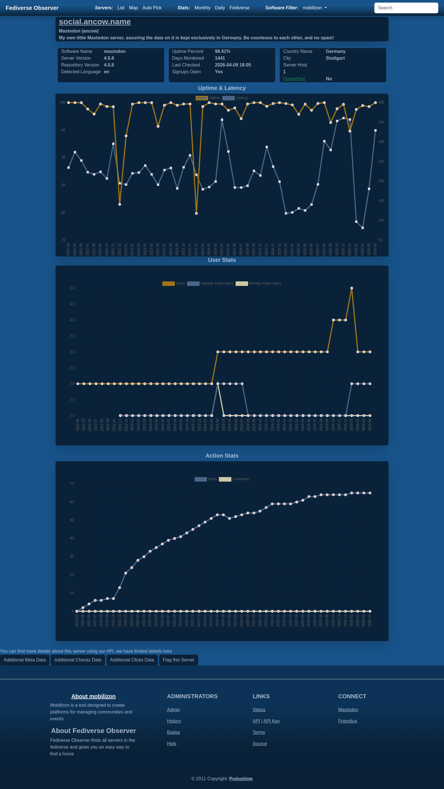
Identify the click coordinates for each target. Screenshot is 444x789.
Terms (259, 732)
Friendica (347, 721)
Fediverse (239, 7)
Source (260, 743)
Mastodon (348, 709)
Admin (173, 709)
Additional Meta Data (25, 660)
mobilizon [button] (313, 7)
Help (171, 743)
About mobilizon (93, 696)
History (174, 721)
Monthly (202, 7)
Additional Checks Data (77, 660)
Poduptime (241, 778)
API (256, 721)
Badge (173, 732)
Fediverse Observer (32, 8)
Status (259, 709)
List (121, 7)
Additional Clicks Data (132, 660)
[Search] (406, 8)
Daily (220, 7)
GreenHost (294, 78)
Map (133, 7)
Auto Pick (152, 7)
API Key (271, 721)
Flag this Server (179, 660)
